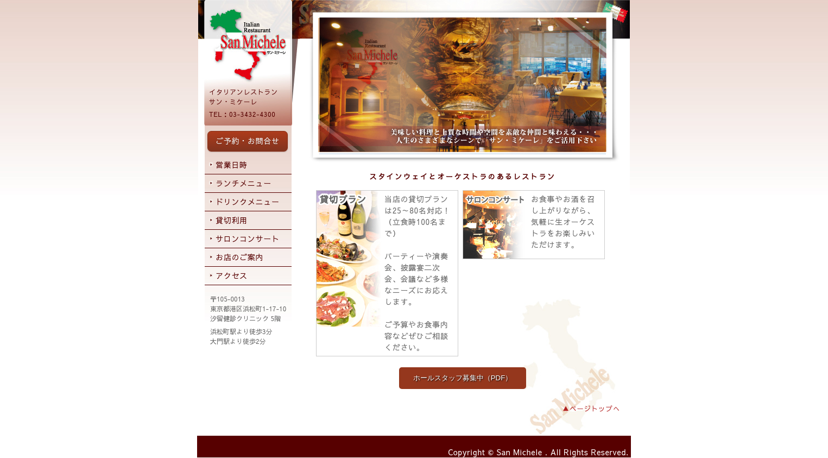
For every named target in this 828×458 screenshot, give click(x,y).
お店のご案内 (239, 257)
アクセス (232, 275)
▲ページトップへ (591, 408)
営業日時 (232, 164)
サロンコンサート (248, 238)
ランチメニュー (243, 183)
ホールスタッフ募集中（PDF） (463, 378)
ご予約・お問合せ (248, 140)
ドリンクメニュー (248, 201)
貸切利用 (232, 220)
